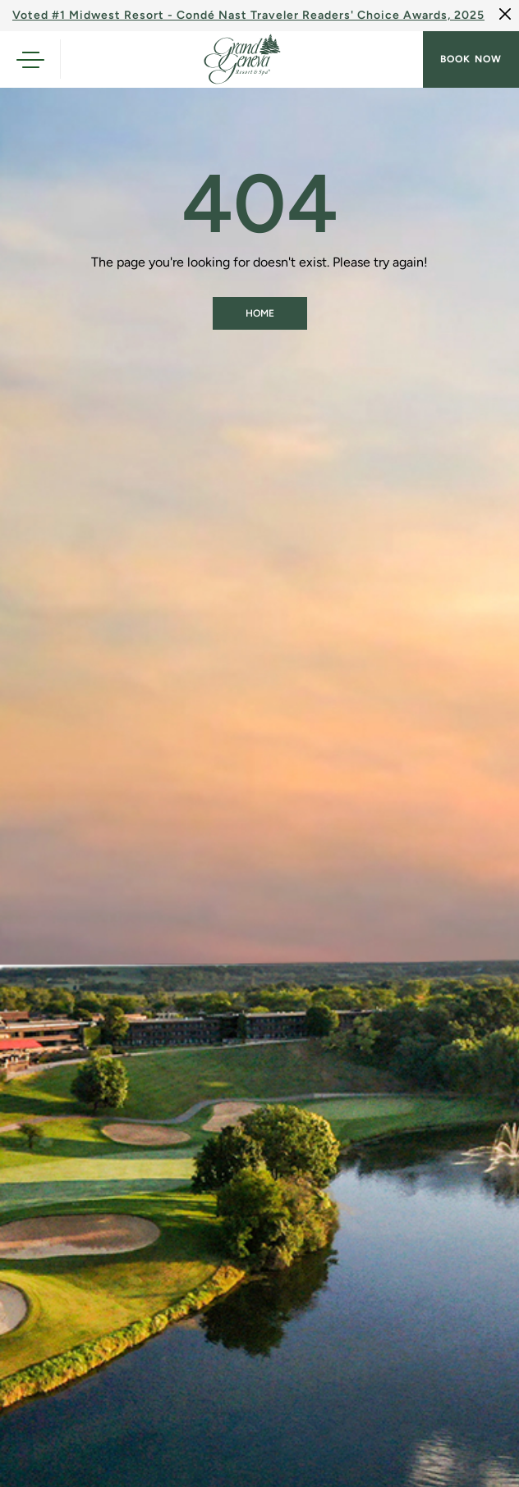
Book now (471, 59)
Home (260, 313)
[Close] (505, 14)
